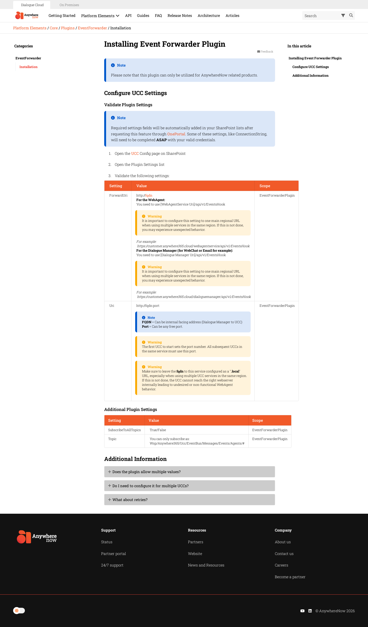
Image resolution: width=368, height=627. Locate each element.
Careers (281, 564)
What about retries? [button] (128, 499)
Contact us (284, 553)
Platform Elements (29, 27)
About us (283, 541)
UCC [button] (135, 153)
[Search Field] (328, 15)
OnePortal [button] (176, 133)
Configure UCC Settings (310, 67)
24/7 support (112, 564)
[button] (343, 15)
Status (106, 541)
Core (54, 27)
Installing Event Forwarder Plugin (315, 58)
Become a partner (290, 576)
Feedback (265, 51)
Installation (28, 67)
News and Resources (206, 564)
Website (195, 553)
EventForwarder (92, 27)
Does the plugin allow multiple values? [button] (144, 471)
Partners (195, 541)
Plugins (68, 27)
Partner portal (113, 553)
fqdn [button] (148, 195)
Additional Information (310, 75)
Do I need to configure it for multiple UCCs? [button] (148, 485)
